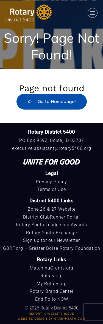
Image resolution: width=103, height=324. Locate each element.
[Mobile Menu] (93, 13)
